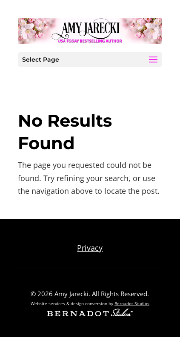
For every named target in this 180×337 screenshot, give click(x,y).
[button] (153, 60)
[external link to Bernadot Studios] (90, 313)
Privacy (90, 248)
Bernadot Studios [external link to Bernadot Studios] (131, 303)
